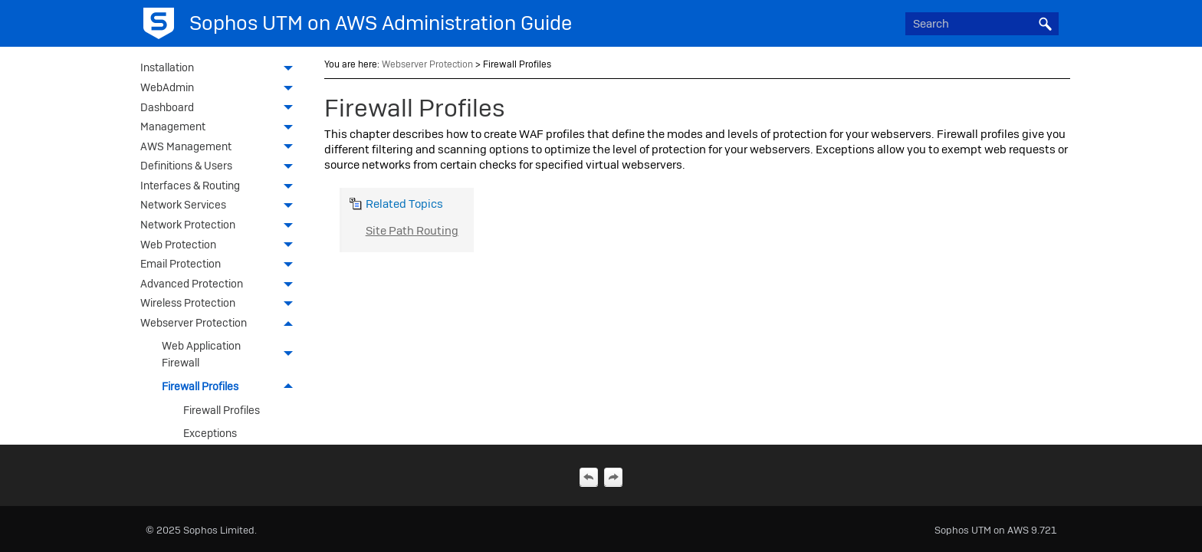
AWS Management (220, 148)
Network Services (220, 206)
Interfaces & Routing (220, 187)
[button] (1045, 23)
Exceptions (210, 433)
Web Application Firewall (231, 354)
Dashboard (220, 109)
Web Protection (220, 246)
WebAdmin (220, 89)
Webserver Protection (220, 324)
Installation (220, 69)
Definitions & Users (220, 167)
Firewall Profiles (231, 387)
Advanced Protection (220, 285)
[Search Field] (982, 23)
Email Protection (220, 265)
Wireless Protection (220, 304)
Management (220, 128)
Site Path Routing (412, 230)
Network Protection (220, 226)
